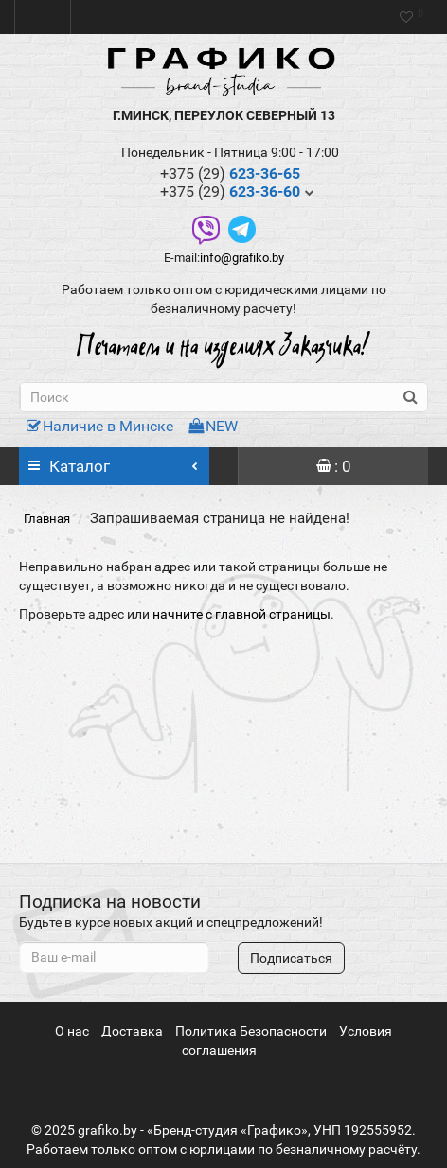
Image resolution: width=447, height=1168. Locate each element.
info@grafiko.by (242, 258)
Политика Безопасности (251, 1030)
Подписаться (291, 958)
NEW (213, 426)
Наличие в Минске (100, 426)
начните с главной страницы (241, 613)
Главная (47, 519)
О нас (72, 1030)
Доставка (132, 1030)
